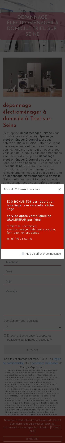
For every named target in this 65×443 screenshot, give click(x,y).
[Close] (60, 189)
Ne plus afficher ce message (43, 253)
